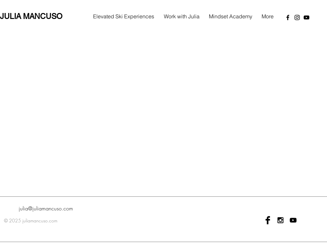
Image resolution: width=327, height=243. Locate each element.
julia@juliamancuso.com (46, 208)
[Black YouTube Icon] (293, 220)
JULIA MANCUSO (31, 16)
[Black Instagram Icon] (280, 220)
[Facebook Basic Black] (268, 220)
